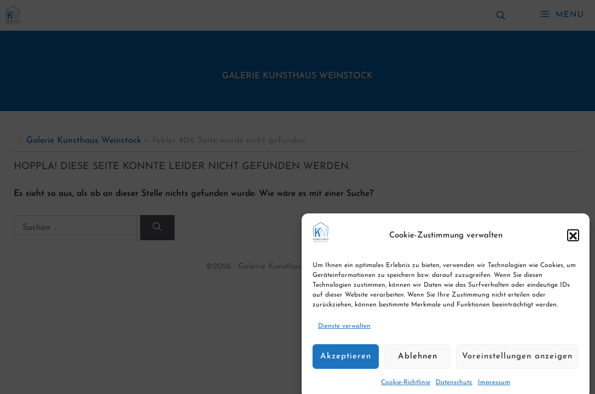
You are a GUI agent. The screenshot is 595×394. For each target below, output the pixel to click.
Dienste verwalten (344, 331)
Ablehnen (417, 362)
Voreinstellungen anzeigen (517, 362)
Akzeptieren (345, 362)
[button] (573, 241)
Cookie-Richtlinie (405, 388)
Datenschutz (454, 388)
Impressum (494, 388)
